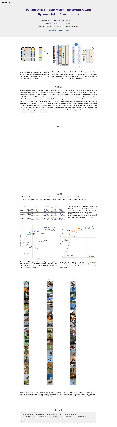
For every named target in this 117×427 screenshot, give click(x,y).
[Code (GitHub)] (64, 30)
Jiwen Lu (49, 23)
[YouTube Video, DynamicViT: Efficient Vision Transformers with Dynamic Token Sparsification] (58, 155)
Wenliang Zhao (59, 20)
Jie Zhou (56, 23)
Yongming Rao (47, 20)
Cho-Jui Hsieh (66, 23)
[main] (58, 21)
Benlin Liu (69, 20)
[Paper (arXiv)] (52, 30)
